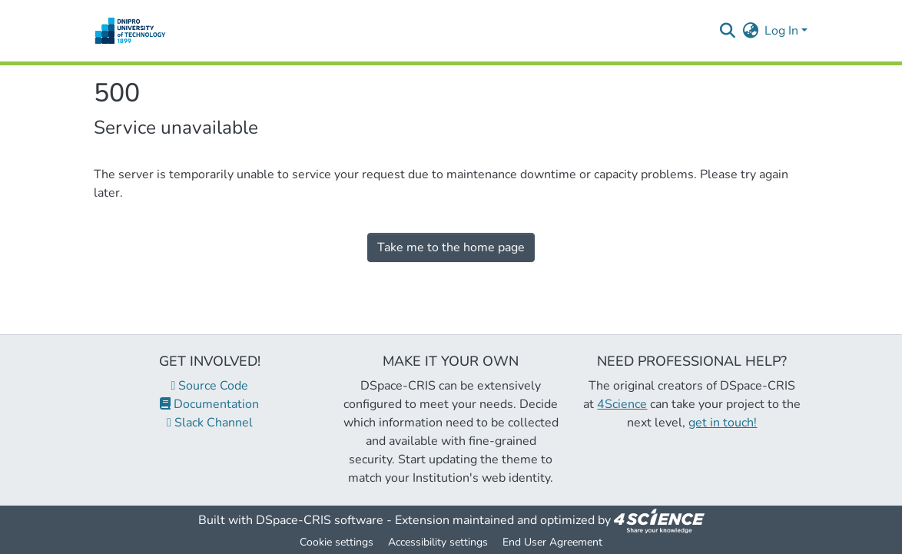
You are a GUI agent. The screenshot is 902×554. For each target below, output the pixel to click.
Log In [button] (782, 30)
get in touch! (722, 422)
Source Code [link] (210, 385)
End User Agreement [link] (552, 542)
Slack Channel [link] (210, 422)
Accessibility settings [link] (438, 542)
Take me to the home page (451, 247)
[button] (130, 30)
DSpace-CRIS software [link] (319, 520)
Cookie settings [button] (336, 542)
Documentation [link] (209, 404)
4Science (622, 404)
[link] (659, 520)
